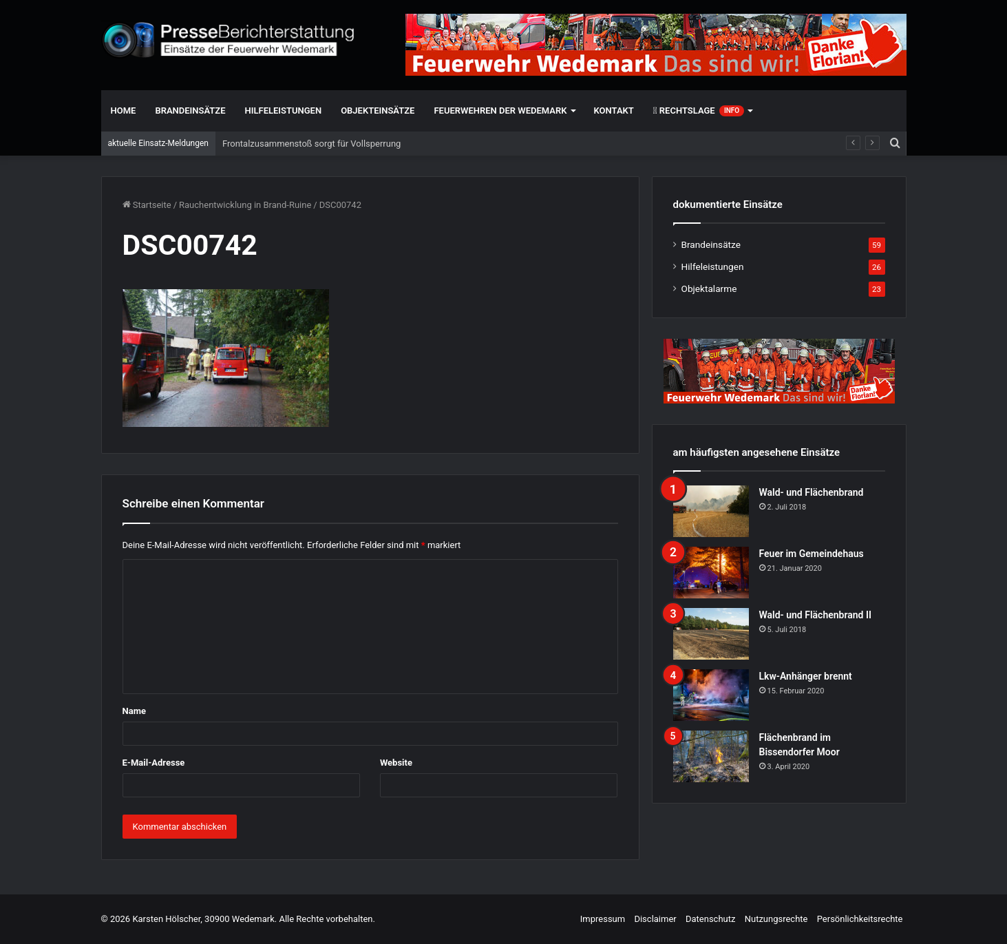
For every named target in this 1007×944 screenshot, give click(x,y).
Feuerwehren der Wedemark (500, 110)
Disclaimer (655, 919)
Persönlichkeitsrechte (860, 919)
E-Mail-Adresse (154, 762)
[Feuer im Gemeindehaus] (711, 572)
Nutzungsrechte (776, 919)
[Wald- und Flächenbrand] (711, 511)
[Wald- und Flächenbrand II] (711, 634)
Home (123, 110)
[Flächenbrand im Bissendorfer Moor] (711, 756)
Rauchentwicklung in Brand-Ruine (245, 205)
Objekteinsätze (377, 110)
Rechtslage (698, 110)
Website (396, 762)
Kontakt (614, 110)
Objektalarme (709, 288)
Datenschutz (710, 919)
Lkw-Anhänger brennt (805, 676)
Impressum (602, 919)
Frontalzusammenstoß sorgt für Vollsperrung (311, 143)
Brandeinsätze (190, 110)
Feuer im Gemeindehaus (811, 553)
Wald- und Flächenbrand (811, 492)
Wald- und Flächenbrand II (815, 614)
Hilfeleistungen (283, 110)
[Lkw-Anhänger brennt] (711, 695)
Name (134, 711)
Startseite (147, 205)
